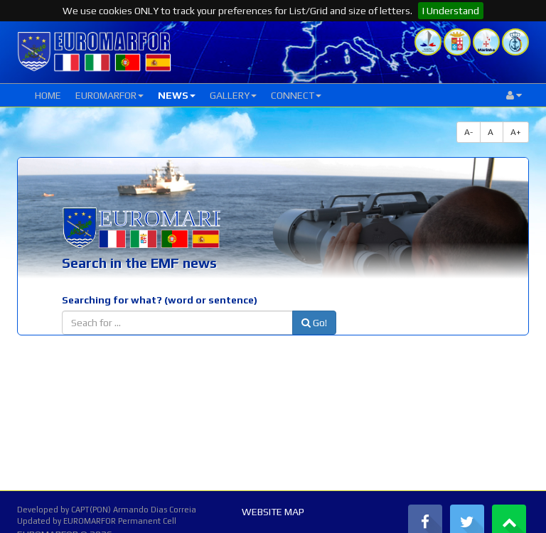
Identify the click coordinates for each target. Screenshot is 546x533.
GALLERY (233, 95)
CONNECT (296, 95)
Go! (314, 322)
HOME (48, 95)
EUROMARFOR (109, 95)
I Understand (450, 10)
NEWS (177, 95)
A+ (515, 132)
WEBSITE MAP (273, 511)
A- (468, 132)
